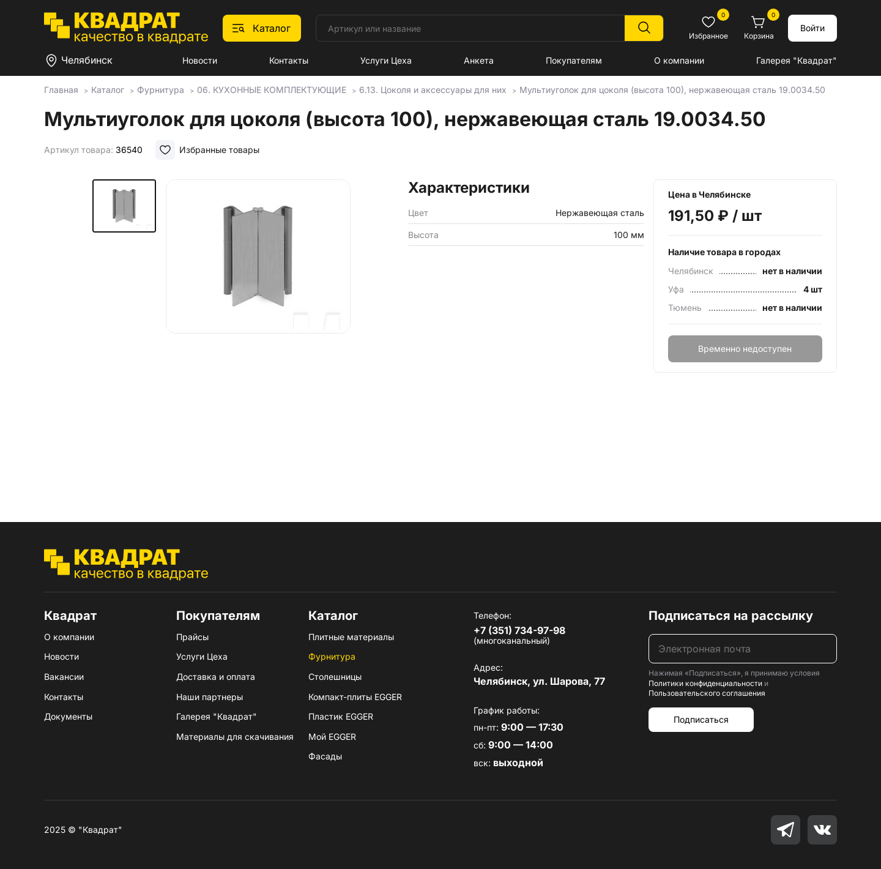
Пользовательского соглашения (707, 693)
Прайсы (192, 637)
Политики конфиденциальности (705, 683)
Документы (68, 716)
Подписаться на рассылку (731, 615)
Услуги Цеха (386, 60)
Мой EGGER (332, 736)
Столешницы (335, 676)
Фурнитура (331, 656)
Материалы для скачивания (235, 736)
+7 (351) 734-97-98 (519, 630)
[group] (258, 333)
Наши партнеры (209, 697)
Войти (812, 28)
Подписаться (701, 719)
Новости (199, 60)
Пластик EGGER (340, 716)
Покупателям (574, 60)
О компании (679, 60)
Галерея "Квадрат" (796, 60)
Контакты (288, 60)
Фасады (325, 756)
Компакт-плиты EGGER (355, 697)
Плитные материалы (351, 637)
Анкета (479, 60)
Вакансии (64, 676)
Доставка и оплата (215, 676)
